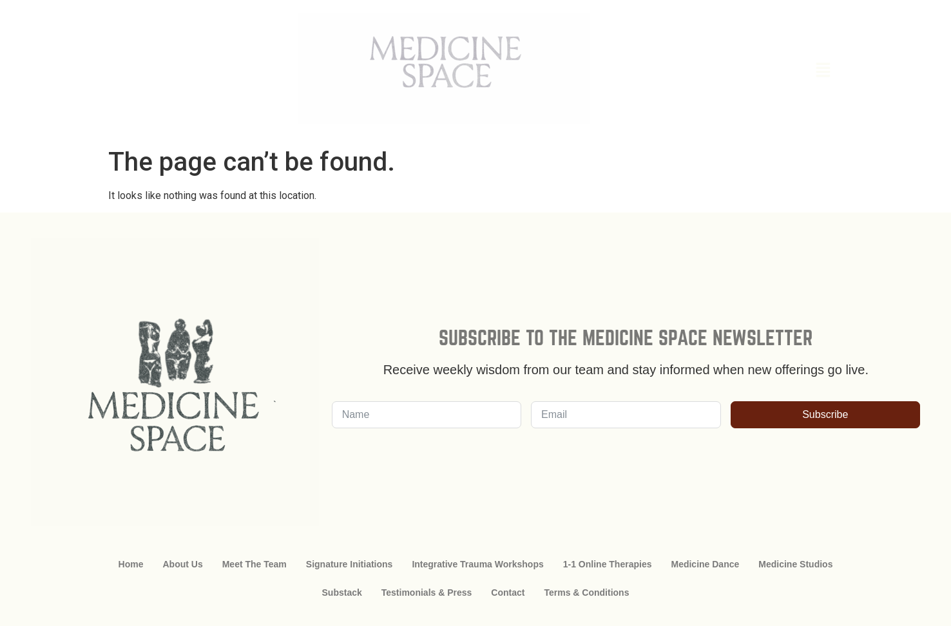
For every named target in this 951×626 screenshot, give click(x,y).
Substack (342, 592)
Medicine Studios (795, 564)
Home (131, 564)
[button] (751, 71)
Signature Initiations (349, 564)
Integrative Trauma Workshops (477, 564)
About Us (182, 564)
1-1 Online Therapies (607, 564)
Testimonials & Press (426, 592)
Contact (507, 592)
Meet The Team (254, 564)
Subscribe (825, 414)
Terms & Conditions (586, 592)
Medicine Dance (705, 564)
